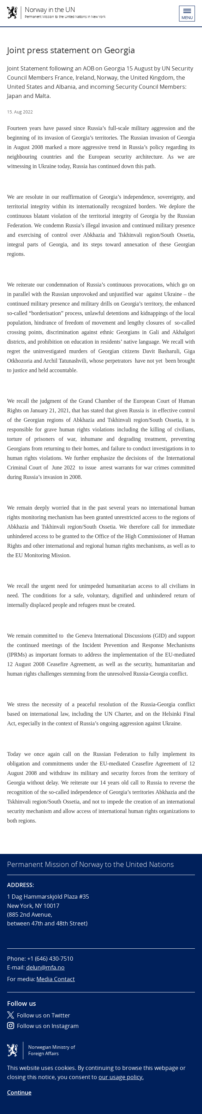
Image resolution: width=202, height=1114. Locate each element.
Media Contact (55, 979)
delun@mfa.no (45, 967)
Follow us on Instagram (43, 1026)
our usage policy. (121, 1077)
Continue (19, 1092)
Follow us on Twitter (38, 1015)
